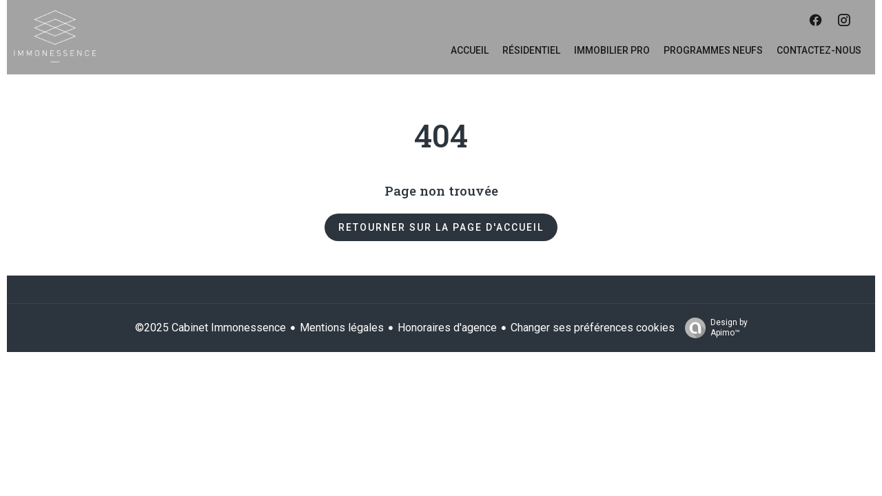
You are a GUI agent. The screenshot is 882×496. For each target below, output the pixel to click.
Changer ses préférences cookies (593, 327)
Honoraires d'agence (447, 327)
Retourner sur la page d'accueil (441, 227)
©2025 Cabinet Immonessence (210, 327)
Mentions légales (342, 327)
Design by (713, 328)
